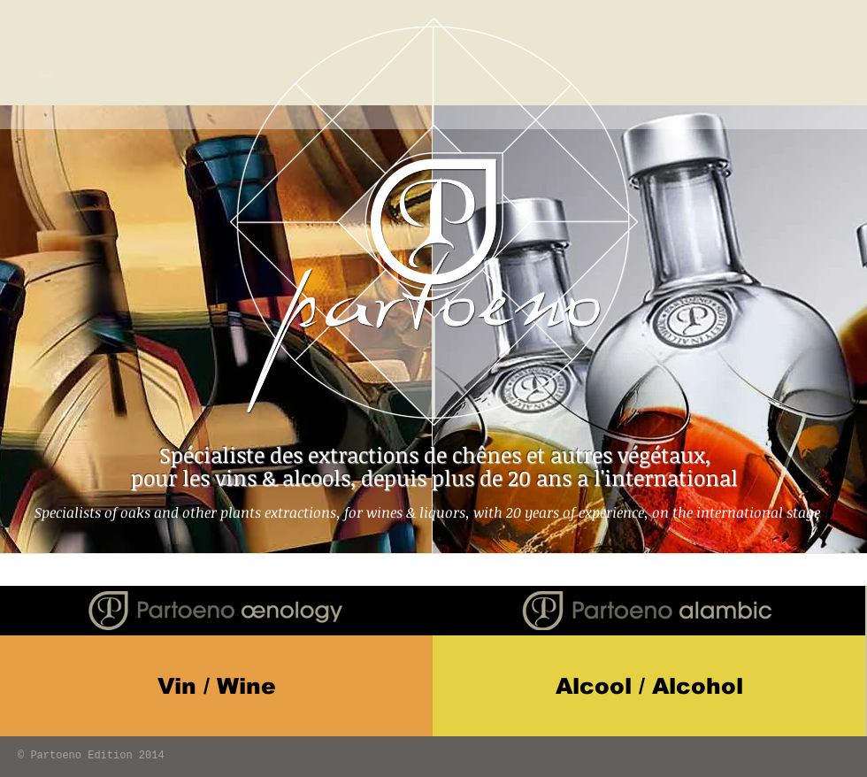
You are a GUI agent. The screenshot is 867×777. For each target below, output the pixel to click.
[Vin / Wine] (216, 686)
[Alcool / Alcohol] (649, 686)
